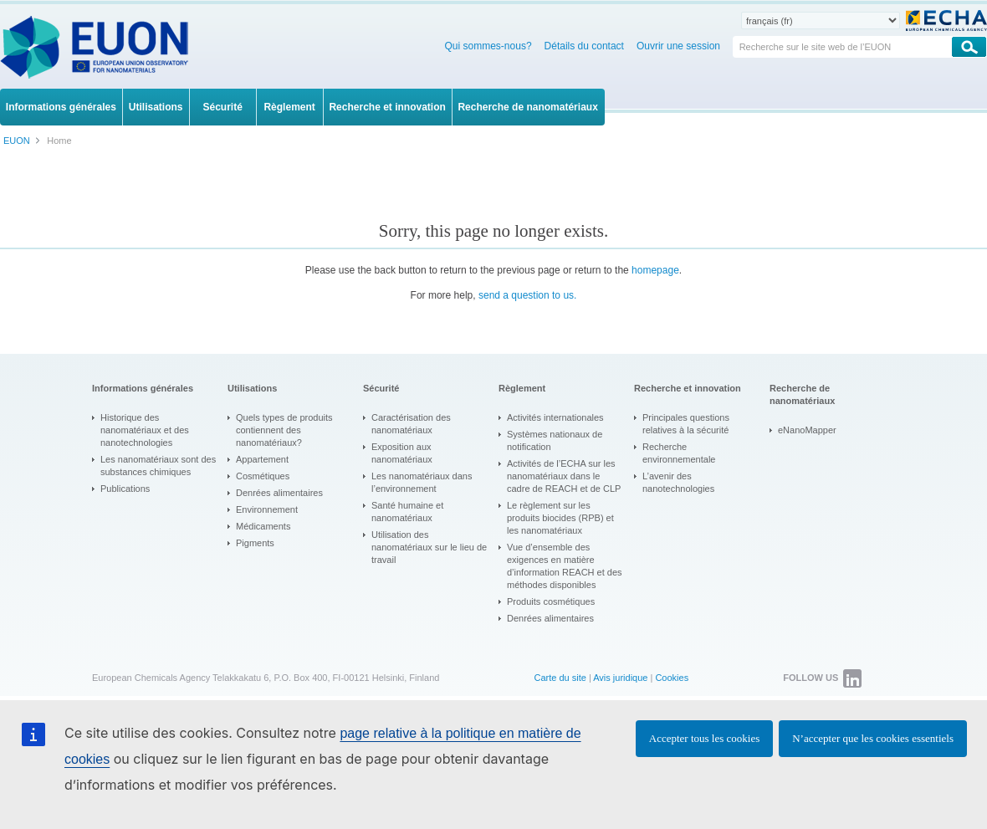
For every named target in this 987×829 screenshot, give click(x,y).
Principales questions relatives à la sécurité (685, 423)
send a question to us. (527, 295)
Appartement (262, 459)
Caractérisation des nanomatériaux (411, 423)
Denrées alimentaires (279, 493)
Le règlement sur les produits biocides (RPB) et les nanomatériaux (560, 517)
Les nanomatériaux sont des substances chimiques (158, 465)
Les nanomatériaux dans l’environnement (421, 482)
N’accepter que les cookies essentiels (873, 738)
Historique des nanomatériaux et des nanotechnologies (144, 430)
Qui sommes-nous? (488, 46)
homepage (655, 270)
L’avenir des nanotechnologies (678, 482)
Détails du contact (584, 46)
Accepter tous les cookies (704, 738)
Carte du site (560, 678)
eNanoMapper (807, 430)
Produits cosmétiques (551, 601)
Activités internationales (555, 417)
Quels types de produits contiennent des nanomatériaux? (284, 430)
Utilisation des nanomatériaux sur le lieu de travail (429, 547)
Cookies (671, 678)
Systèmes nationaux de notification (554, 440)
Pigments (255, 543)
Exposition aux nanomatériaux (401, 453)
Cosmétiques (262, 476)
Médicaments (263, 526)
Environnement (267, 509)
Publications (125, 489)
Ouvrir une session (678, 46)
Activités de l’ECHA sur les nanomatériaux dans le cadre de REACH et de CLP (564, 476)
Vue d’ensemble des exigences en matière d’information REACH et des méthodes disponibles (564, 566)
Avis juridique (620, 678)
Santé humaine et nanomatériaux (407, 511)
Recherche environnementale (678, 453)
